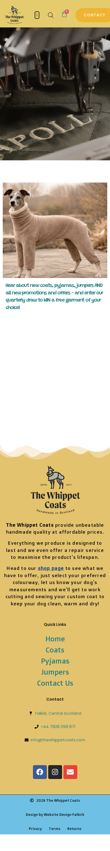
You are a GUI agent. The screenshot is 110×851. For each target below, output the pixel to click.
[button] (37, 15)
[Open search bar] (50, 15)
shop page (51, 568)
